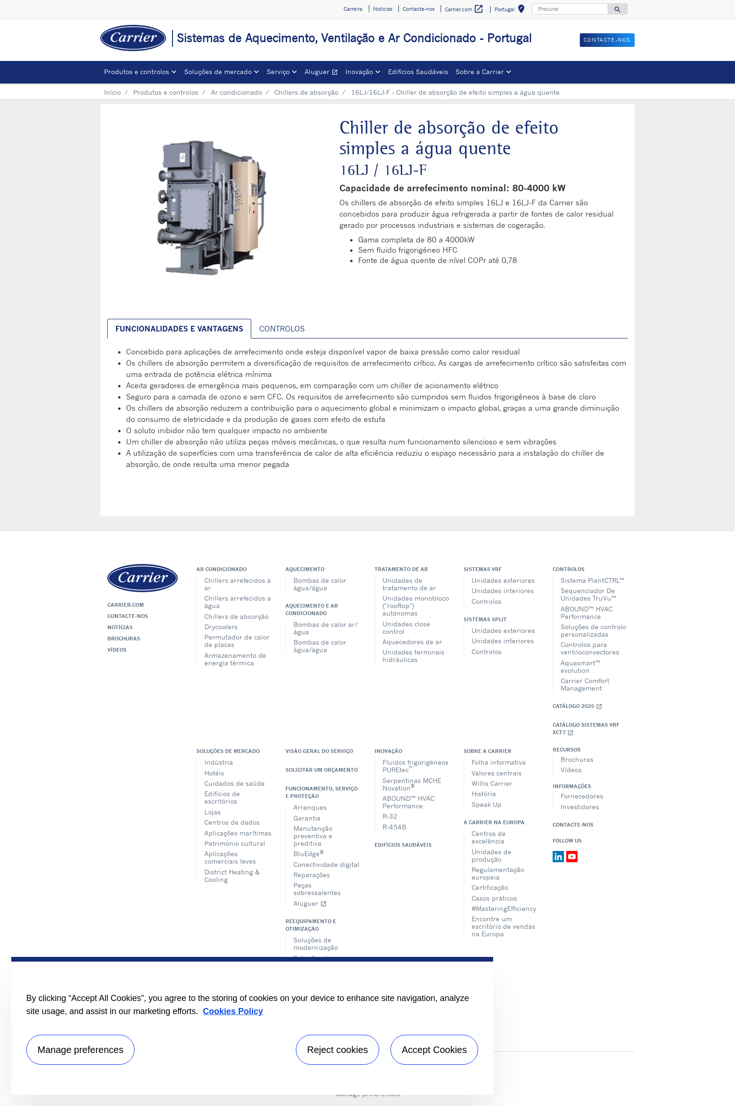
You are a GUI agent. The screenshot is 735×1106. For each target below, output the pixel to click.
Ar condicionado (236, 92)
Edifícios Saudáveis (418, 71)
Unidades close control (406, 627)
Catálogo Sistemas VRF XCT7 (586, 729)
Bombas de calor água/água (319, 584)
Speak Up (487, 804)
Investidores (580, 807)
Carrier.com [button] (464, 9)
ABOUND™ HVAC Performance (587, 612)
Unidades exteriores (503, 580)
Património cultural (234, 843)
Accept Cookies (434, 1050)
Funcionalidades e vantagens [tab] (179, 328)
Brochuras (123, 638)
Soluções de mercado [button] (218, 71)
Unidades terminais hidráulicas (413, 655)
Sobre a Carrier (487, 751)
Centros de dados (232, 822)
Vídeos (117, 650)
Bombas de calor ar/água (325, 628)
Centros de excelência (489, 837)
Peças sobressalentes (317, 888)
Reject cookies (337, 1050)
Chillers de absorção (306, 92)
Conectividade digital (326, 864)
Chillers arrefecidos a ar (237, 584)
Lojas (212, 812)
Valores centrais (497, 773)
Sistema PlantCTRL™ (592, 580)
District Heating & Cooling (232, 875)
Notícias (120, 627)
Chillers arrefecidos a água (237, 601)
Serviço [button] (278, 71)
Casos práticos (494, 898)
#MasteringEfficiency (504, 908)
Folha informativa (499, 762)
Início (112, 92)
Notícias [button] (382, 9)
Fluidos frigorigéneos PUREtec (415, 766)
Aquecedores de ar (412, 642)
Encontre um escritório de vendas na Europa (503, 926)
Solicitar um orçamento (321, 770)
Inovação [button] (359, 71)
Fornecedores (582, 796)
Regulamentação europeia (498, 873)
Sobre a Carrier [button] (480, 71)
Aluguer (323, 73)
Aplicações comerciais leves (230, 857)
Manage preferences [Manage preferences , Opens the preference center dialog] (80, 1050)
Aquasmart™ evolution (580, 666)
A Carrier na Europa (494, 822)
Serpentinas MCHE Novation (411, 784)
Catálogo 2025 (577, 706)
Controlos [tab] (282, 328)
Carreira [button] (353, 9)
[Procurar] (570, 9)
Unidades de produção (491, 855)
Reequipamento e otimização (310, 925)
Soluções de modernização (315, 943)
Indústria (218, 762)
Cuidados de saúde (234, 783)
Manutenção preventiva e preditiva (312, 835)
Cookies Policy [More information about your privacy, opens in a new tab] (233, 1011)
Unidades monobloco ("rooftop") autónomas (415, 605)
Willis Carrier (492, 783)
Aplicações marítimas (237, 833)
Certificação (490, 887)
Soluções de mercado (228, 751)
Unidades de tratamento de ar (409, 584)
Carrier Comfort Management (585, 684)
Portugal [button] (511, 10)
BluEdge (308, 853)
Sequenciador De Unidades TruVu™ (588, 594)
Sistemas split (485, 619)
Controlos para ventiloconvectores (590, 648)
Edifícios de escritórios (222, 797)
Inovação (388, 751)
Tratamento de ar (401, 569)
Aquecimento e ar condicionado (311, 609)
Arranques (310, 807)
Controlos (487, 601)
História (484, 794)
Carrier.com (125, 605)
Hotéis (214, 773)
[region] (252, 1026)
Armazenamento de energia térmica (235, 659)
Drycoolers (221, 627)
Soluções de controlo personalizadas (593, 630)
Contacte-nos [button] (419, 9)
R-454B (394, 827)
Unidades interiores (503, 590)
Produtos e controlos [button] (136, 71)
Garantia (307, 818)
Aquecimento (304, 569)
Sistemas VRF (483, 569)
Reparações (311, 875)
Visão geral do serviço (319, 751)
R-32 (390, 816)
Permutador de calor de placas (237, 640)
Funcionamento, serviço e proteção (321, 792)
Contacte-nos (127, 616)
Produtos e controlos (165, 92)
